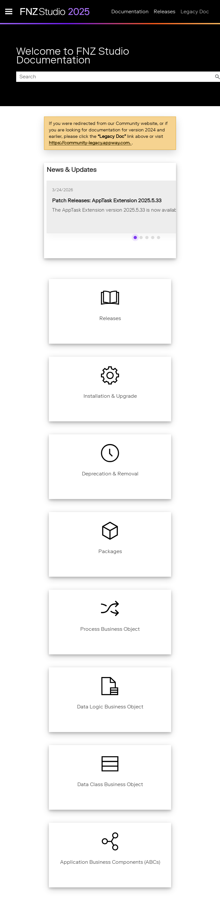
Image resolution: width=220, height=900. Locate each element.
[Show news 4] (152, 237)
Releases (164, 11)
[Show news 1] (135, 237)
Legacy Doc (195, 11)
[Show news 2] (141, 237)
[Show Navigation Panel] (8, 11)
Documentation (129, 11)
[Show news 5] (158, 237)
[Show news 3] (146, 237)
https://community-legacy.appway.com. (90, 143)
